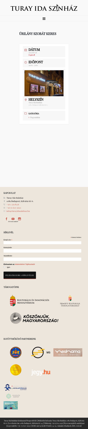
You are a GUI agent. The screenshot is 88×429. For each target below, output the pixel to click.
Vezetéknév (8, 256)
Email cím (8, 240)
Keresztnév (8, 247)
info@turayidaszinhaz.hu (18, 211)
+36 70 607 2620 (14, 207)
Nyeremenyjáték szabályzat (74, 423)
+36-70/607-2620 (24, 426)
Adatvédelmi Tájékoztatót (25, 264)
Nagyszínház (34, 117)
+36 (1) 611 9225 (57, 423)
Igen (8, 267)
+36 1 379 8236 (13, 204)
